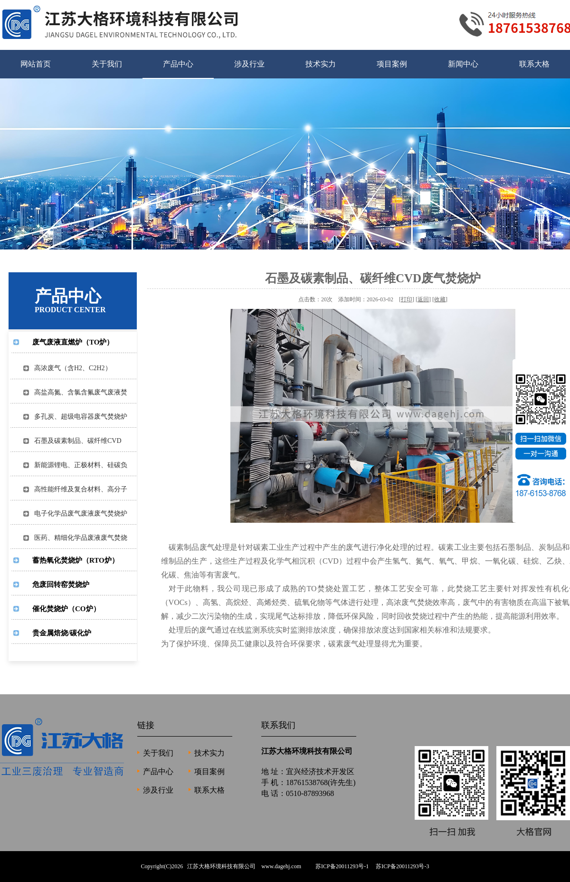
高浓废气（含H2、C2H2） (70, 368)
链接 (145, 725)
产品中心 (178, 64)
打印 (406, 299)
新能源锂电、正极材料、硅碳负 (77, 465)
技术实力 (320, 64)
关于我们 (107, 64)
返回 (423, 299)
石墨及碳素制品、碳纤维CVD (75, 440)
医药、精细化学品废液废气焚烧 (77, 537)
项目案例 (392, 64)
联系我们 (278, 725)
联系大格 (534, 64)
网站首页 (35, 64)
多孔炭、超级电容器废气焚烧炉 (77, 416)
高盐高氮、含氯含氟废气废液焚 (77, 392)
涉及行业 (249, 64)
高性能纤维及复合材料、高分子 (77, 489)
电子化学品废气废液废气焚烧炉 (77, 513)
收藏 (440, 299)
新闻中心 (463, 64)
